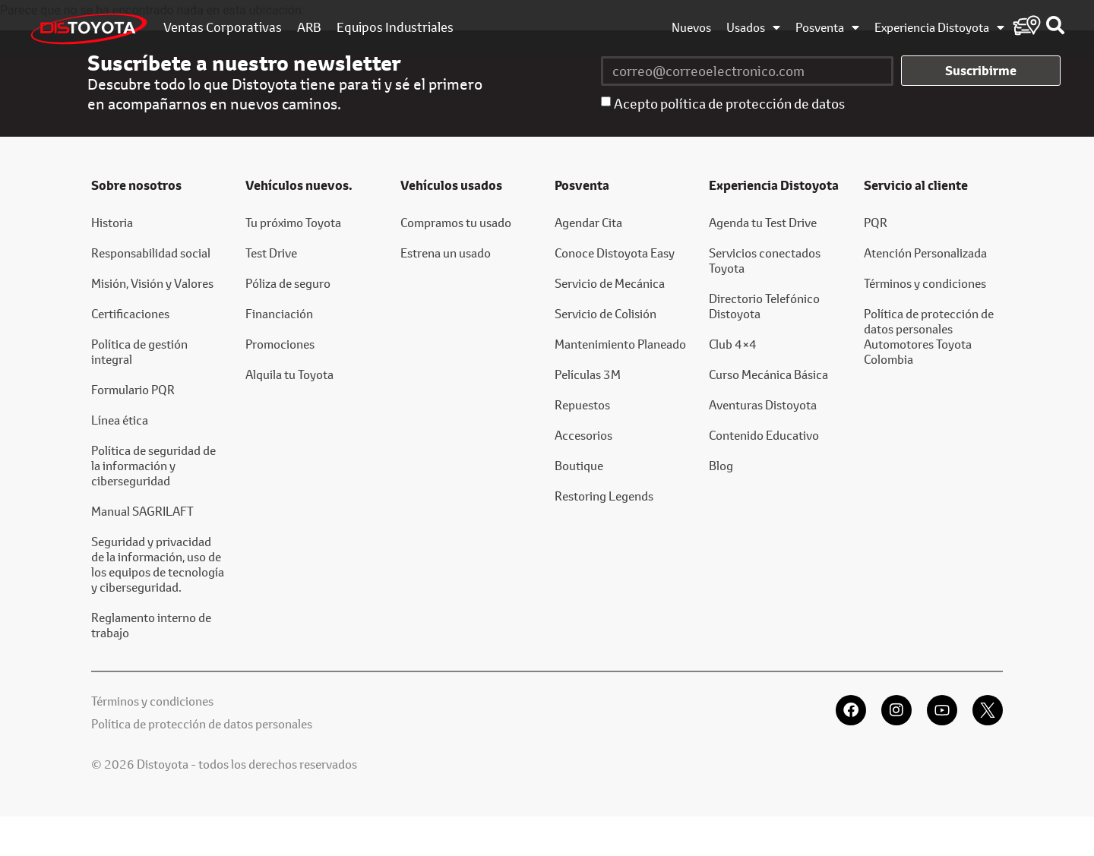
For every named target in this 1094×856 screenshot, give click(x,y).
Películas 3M (588, 374)
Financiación (279, 313)
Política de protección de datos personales (201, 723)
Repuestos (582, 404)
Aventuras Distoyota (763, 404)
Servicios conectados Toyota (764, 260)
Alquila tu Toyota (289, 374)
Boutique (579, 465)
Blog (721, 465)
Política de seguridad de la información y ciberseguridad (153, 465)
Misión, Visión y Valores (152, 283)
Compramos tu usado (455, 222)
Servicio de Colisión (605, 313)
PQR (875, 222)
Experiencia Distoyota (939, 27)
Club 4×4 (733, 344)
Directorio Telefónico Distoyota (764, 305)
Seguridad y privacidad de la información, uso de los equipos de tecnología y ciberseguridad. (157, 564)
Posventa (827, 27)
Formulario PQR (133, 389)
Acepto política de (729, 103)
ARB (309, 27)
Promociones (280, 344)
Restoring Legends (604, 496)
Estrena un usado (445, 253)
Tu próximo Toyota (293, 222)
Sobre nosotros (136, 185)
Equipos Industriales (395, 27)
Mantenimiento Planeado (620, 344)
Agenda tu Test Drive (763, 222)
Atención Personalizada (925, 253)
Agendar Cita (588, 222)
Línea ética (119, 420)
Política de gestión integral (139, 351)
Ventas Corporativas (222, 27)
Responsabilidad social (150, 253)
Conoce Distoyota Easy (615, 253)
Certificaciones (130, 313)
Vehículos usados (451, 185)
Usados (753, 27)
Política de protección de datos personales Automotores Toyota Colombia (929, 336)
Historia (112, 222)
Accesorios (583, 435)
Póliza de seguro (287, 283)
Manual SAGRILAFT (142, 511)
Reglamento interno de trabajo (151, 624)
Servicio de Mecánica (610, 283)
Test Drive (271, 253)
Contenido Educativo (764, 435)
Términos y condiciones (925, 283)
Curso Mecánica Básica (768, 374)
